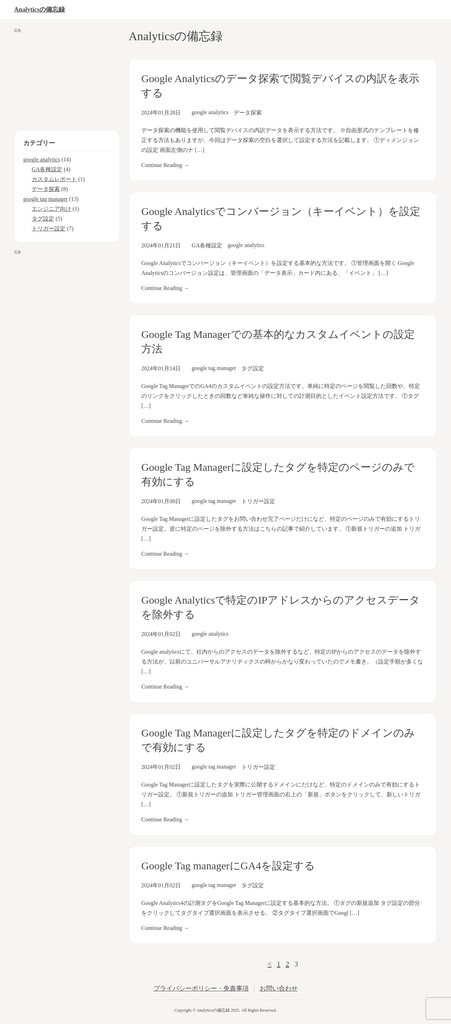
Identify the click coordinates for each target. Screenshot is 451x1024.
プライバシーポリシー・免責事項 (201, 988)
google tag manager (214, 368)
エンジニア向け (51, 209)
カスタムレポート (54, 179)
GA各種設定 (207, 245)
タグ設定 (252, 368)
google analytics (210, 112)
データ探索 (248, 113)
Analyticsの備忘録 (39, 9)
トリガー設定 (258, 501)
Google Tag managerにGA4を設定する (228, 865)
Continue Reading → (165, 165)
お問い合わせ (279, 988)
